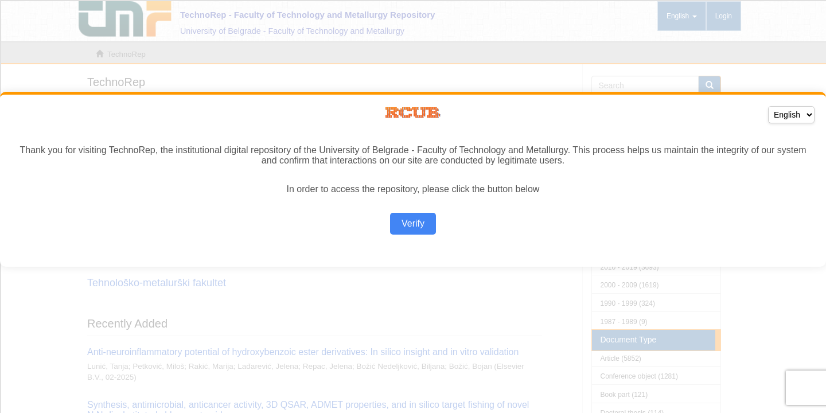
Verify (413, 223)
